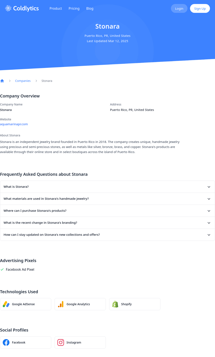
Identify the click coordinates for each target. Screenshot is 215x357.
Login (179, 8)
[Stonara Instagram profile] (80, 342)
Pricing (74, 8)
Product (56, 8)
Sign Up (200, 8)
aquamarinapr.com (14, 124)
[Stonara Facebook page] (25, 342)
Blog (89, 8)
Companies (23, 81)
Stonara (47, 81)
